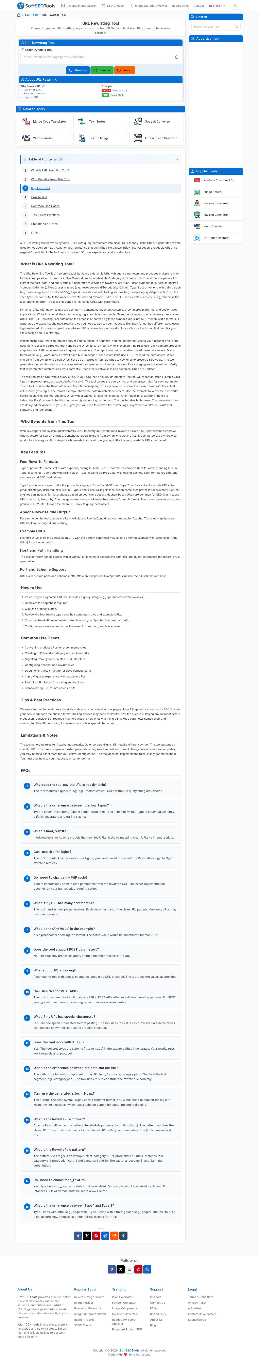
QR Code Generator (216, 237)
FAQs (153, 1308)
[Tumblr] (123, 1243)
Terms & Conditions (200, 1297)
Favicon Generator (216, 214)
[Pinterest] (96, 1243)
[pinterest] (138, 1269)
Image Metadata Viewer (90, 1314)
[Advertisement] (216, 104)
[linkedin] (147, 1269)
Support (155, 1297)
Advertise (194, 1308)
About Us (156, 1319)
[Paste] (177, 57)
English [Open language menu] (215, 5)
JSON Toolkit (83, 1325)
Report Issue (158, 1314)
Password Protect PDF (127, 1329)
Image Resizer (213, 191)
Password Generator (217, 203)
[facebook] (112, 1269)
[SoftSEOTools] (37, 6)
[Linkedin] (105, 1243)
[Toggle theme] (236, 6)
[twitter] (121, 1269)
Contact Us (157, 1302)
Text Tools (31, 14)
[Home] (19, 15)
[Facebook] (78, 1243)
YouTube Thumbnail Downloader (221, 180)
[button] (100, 159)
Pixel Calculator (122, 1297)
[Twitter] (87, 1243)
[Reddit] (114, 1243)
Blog (153, 1325)
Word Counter (213, 226)
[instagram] (129, 1269)
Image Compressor (124, 1308)
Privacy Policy (197, 1302)
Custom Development (202, 1314)
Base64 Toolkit (84, 1319)
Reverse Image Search (89, 1297)
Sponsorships (197, 1319)
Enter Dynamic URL (36, 50)
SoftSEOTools (129, 1350)
